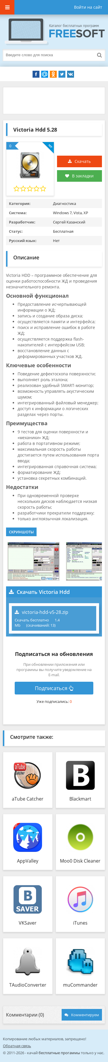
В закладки (79, 176)
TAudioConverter (27, 985)
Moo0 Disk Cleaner (80, 861)
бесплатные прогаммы (59, 1052)
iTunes (80, 923)
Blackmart (80, 799)
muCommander (80, 985)
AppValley (27, 861)
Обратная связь (17, 1045)
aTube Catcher (27, 799)
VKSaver (28, 923)
